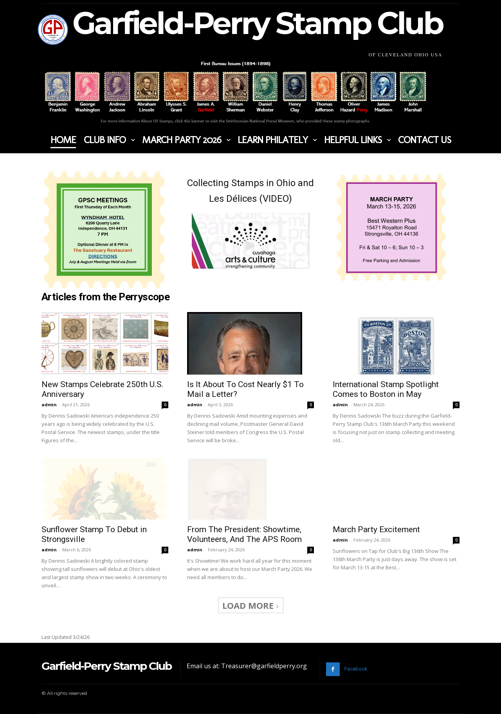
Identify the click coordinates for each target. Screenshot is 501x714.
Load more (250, 605)
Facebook (356, 669)
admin (49, 404)
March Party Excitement (376, 529)
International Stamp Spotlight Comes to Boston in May (386, 389)
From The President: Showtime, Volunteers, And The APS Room (244, 511)
